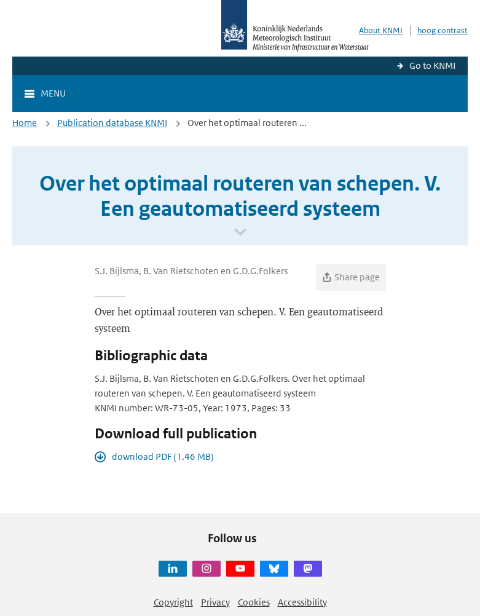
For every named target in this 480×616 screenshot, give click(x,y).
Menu (53, 93)
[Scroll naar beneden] (240, 232)
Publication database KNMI (112, 122)
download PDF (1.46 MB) (163, 456)
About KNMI (381, 30)
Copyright (173, 602)
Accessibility (302, 602)
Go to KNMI (432, 65)
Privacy (215, 602)
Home (24, 122)
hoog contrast (442, 30)
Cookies (254, 602)
